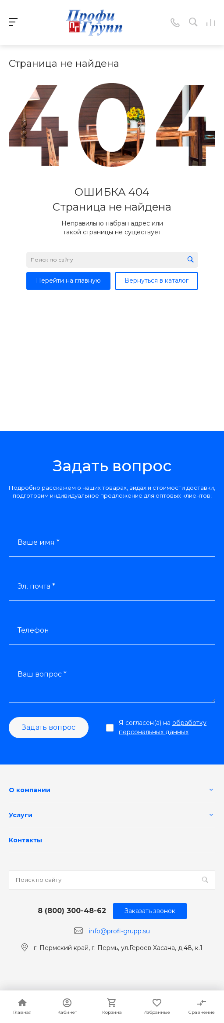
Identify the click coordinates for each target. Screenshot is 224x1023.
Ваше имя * (39, 542)
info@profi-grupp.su (119, 931)
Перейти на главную (68, 280)
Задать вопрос (48, 727)
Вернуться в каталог (156, 280)
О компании (29, 790)
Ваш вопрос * (42, 674)
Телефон (33, 630)
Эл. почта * (36, 586)
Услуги (20, 815)
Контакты (25, 840)
